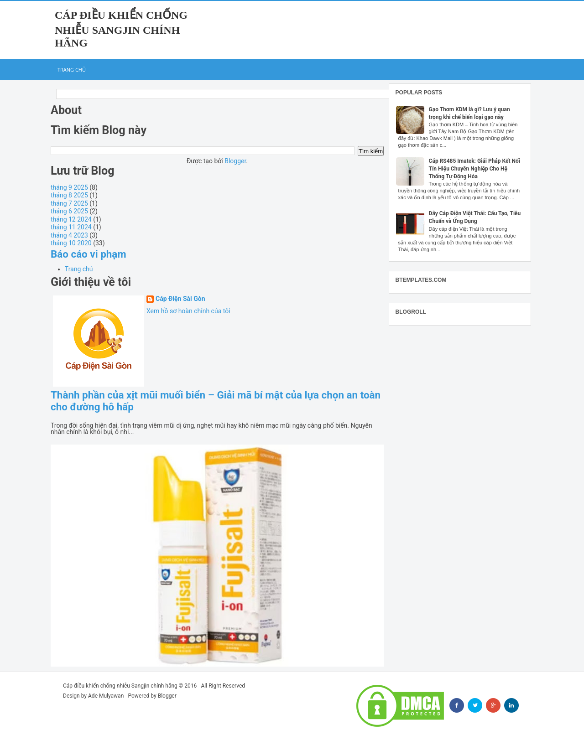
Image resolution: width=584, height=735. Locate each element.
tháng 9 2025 (69, 187)
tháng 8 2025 (69, 195)
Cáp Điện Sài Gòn (180, 298)
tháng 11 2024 (71, 227)
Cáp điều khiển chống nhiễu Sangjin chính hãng (121, 29)
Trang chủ (71, 69)
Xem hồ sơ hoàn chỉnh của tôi (188, 311)
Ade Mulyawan (106, 696)
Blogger (235, 161)
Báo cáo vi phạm (88, 254)
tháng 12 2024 (71, 219)
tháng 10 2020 (71, 243)
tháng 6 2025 (69, 211)
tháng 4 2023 (69, 235)
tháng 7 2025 (69, 203)
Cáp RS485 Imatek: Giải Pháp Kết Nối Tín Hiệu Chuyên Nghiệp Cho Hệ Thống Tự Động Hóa (474, 169)
